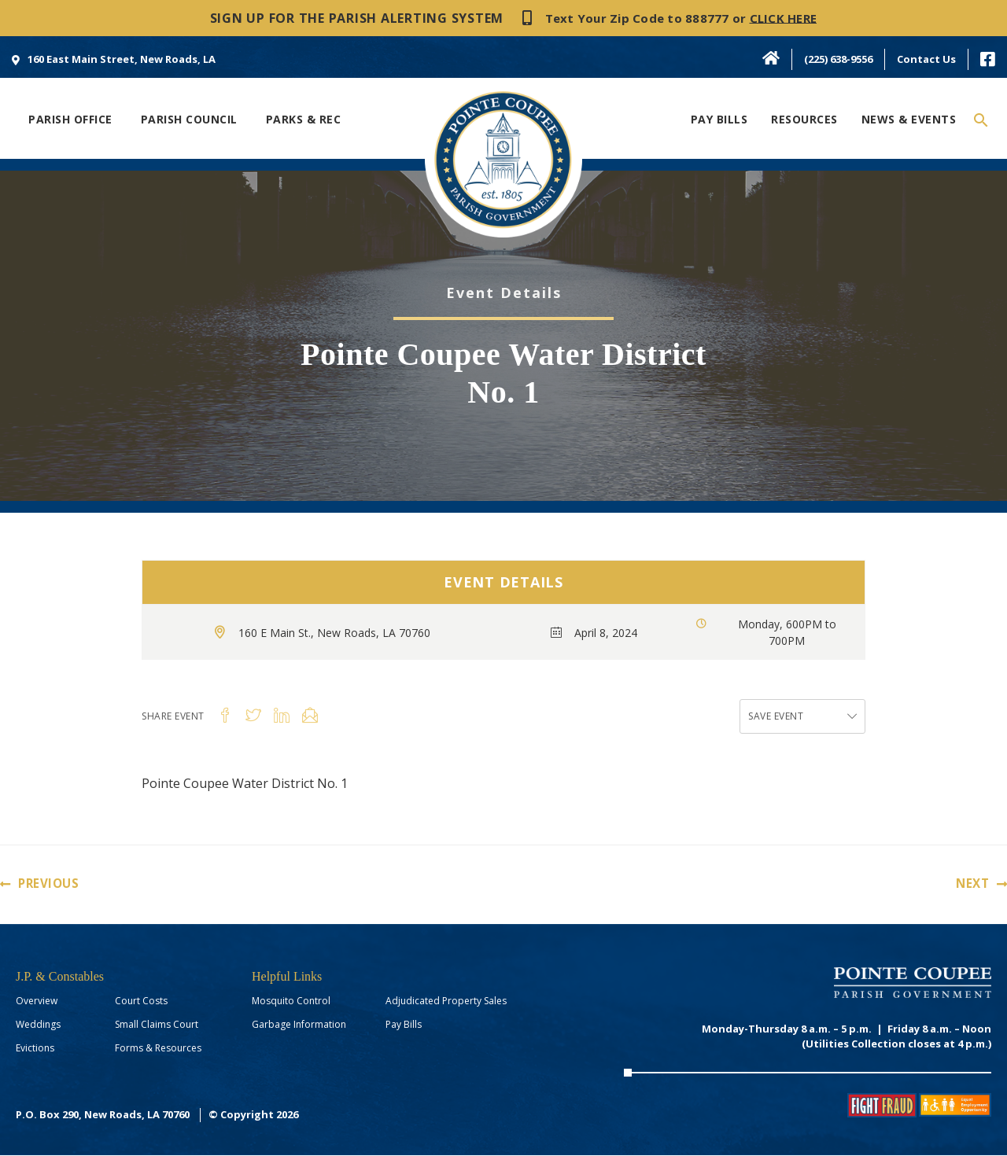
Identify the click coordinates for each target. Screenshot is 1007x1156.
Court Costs (141, 1001)
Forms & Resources (158, 1048)
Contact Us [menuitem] (926, 59)
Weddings (38, 1025)
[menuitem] (114, 59)
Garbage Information (299, 1025)
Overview (36, 1001)
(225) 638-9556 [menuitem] (838, 59)
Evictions (35, 1048)
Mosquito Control (291, 1001)
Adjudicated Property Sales (446, 1001)
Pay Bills (403, 1025)
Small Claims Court (156, 1025)
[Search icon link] (981, 121)
